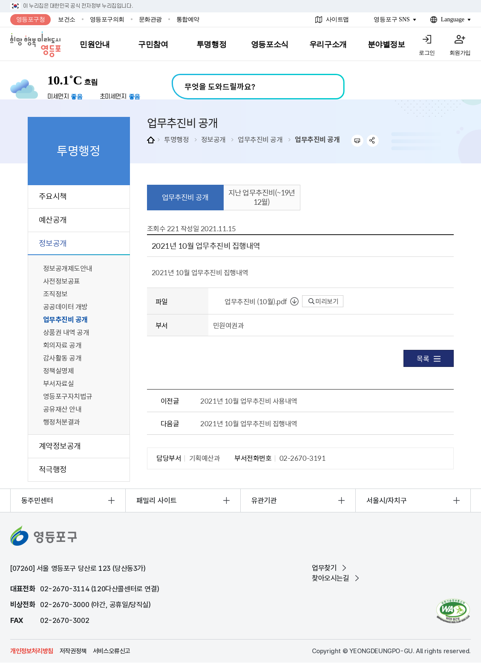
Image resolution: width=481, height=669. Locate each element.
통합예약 (187, 19)
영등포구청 (30, 19)
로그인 (427, 52)
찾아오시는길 (330, 578)
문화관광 (150, 19)
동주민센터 (37, 500)
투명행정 (176, 139)
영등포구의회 (107, 19)
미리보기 (323, 301)
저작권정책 (73, 651)
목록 (428, 358)
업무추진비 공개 (260, 139)
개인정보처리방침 (31, 651)
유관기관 (264, 500)
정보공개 (213, 139)
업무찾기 (324, 568)
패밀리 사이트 (156, 500)
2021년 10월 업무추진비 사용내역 (248, 401)
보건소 (66, 19)
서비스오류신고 (111, 651)
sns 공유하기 (373, 140)
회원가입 (460, 52)
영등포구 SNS (392, 19)
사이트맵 (337, 19)
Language (452, 19)
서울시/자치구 (386, 500)
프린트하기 (357, 140)
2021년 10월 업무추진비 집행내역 (248, 423)
